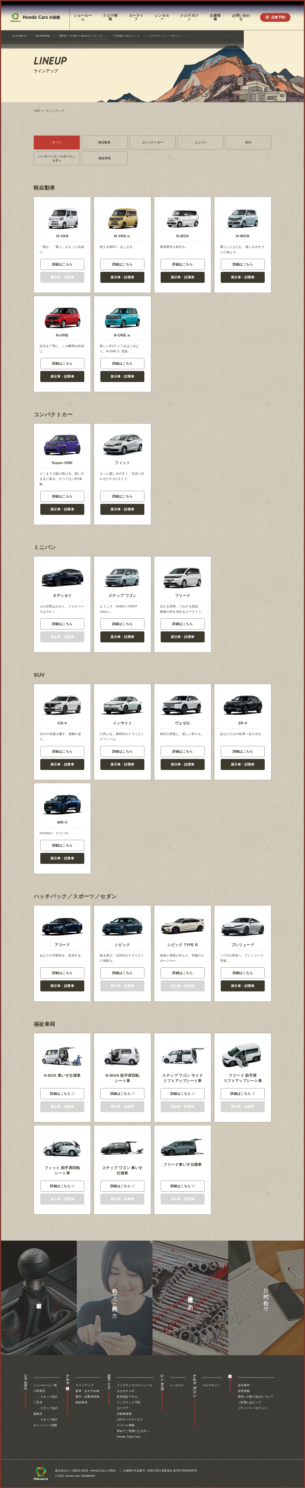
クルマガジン (189, 17)
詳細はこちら (62, 264)
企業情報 (215, 17)
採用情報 (244, 1391)
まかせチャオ (126, 1391)
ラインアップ (84, 1385)
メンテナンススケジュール (134, 1385)
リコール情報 (126, 1425)
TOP (37, 111)
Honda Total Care (129, 1436)
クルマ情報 (110, 17)
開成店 (37, 1413)
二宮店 (37, 1402)
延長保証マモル (127, 1396)
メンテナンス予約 (129, 1402)
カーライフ (136, 17)
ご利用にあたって (250, 1402)
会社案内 (244, 1385)
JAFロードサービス (130, 1419)
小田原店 (39, 1391)
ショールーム (83, 17)
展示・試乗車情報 (87, 1396)
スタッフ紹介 (49, 1396)
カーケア (123, 1408)
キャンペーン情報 (45, 1425)
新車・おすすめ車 (87, 1391)
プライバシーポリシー (253, 1408)
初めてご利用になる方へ (133, 1431)
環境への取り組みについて (255, 1396)
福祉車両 (104, 158)
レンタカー (162, 17)
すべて (56, 142)
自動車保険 (124, 1413)
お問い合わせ (241, 17)
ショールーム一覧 (45, 1385)
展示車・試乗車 (122, 277)
